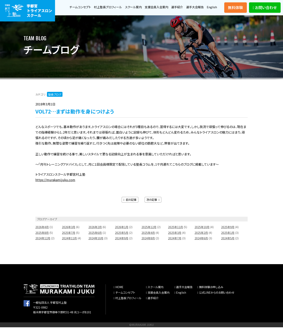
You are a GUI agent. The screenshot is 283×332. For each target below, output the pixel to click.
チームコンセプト (86, 5)
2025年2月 (201, 237)
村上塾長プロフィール (115, 5)
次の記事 (153, 204)
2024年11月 (69, 243)
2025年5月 (121, 237)
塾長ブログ (54, 99)
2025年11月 (175, 232)
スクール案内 (142, 5)
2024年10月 (95, 243)
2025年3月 (174, 237)
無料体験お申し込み (211, 292)
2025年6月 (95, 237)
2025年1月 (227, 237)
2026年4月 (42, 232)
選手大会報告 (207, 5)
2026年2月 (95, 232)
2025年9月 (227, 232)
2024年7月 (174, 243)
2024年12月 (42, 243)
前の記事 (130, 204)
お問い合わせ (265, 10)
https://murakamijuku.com (55, 184)
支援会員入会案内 (166, 5)
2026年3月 (68, 232)
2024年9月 (121, 243)
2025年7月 (68, 237)
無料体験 (235, 10)
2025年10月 (202, 232)
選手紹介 (189, 5)
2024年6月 (201, 243)
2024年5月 (227, 243)
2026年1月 (121, 232)
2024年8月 (148, 243)
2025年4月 (148, 237)
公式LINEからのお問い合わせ (216, 297)
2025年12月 (149, 232)
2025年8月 (42, 237)
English (212, 13)
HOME (119, 292)
